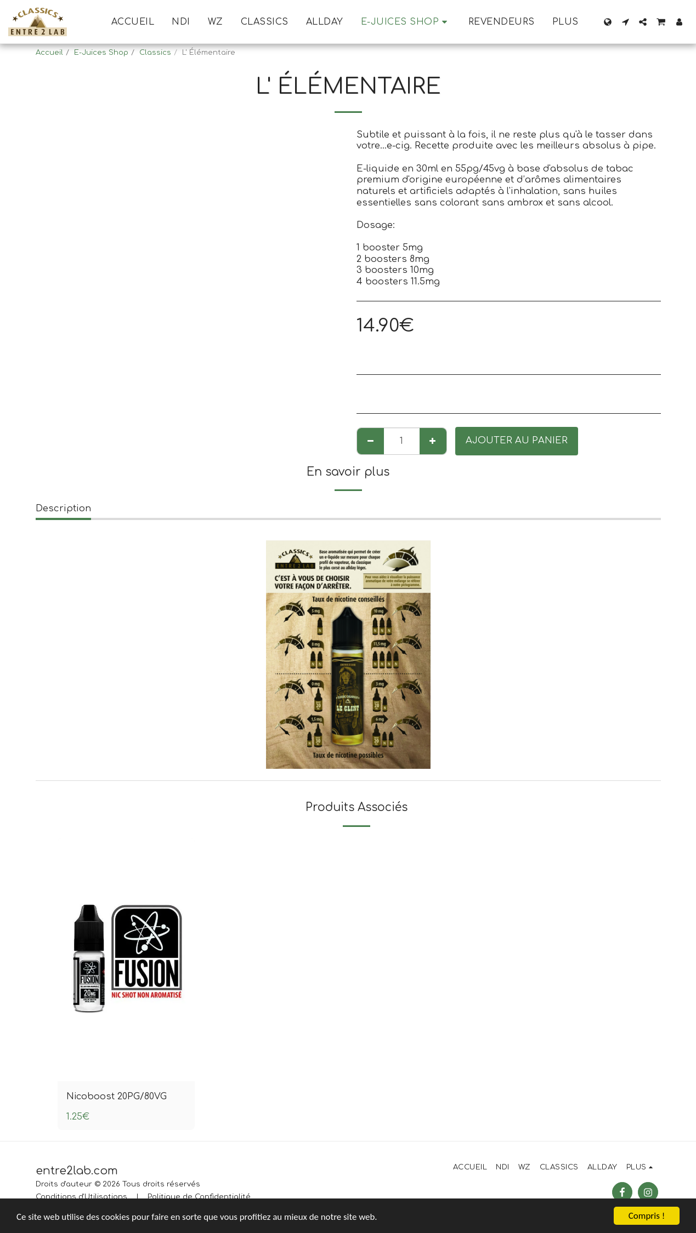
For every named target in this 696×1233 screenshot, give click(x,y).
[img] (126, 959)
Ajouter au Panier (517, 440)
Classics (155, 52)
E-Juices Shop (101, 52)
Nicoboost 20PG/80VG (117, 1096)
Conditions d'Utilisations (81, 1197)
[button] (625, 22)
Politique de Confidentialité (199, 1197)
